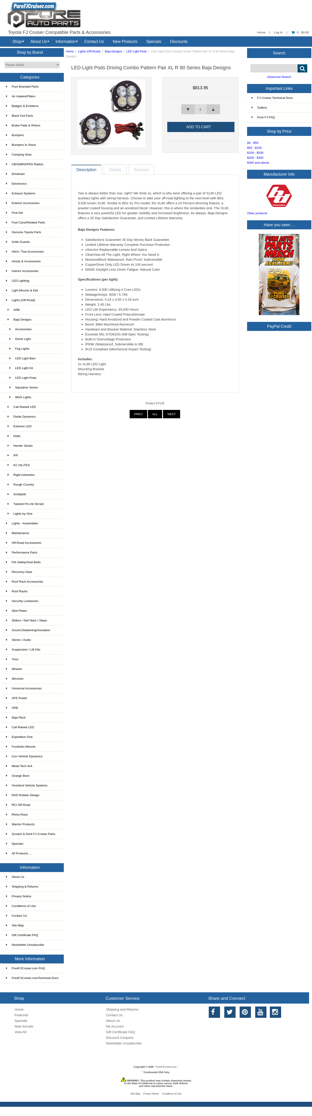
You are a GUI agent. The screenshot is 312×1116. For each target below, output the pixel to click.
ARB (13, 310)
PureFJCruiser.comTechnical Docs (32, 978)
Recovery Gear (19, 572)
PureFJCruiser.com (166, 1066)
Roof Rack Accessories (24, 581)
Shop (17, 41)
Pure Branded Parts (22, 86)
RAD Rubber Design (22, 795)
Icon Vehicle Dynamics (24, 756)
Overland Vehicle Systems (27, 785)
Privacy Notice (18, 896)
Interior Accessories (22, 271)
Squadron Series (22, 387)
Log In (278, 32)
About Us (38, 41)
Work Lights (18, 397)
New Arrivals (24, 1026)
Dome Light (18, 339)
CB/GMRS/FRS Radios (25, 164)
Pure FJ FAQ (263, 117)
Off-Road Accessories (23, 542)
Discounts (179, 41)
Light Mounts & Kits (22, 290)
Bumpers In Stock (21, 144)
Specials (153, 41)
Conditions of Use (21, 906)
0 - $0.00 (300, 32)
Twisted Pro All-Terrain (25, 504)
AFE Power (16, 698)
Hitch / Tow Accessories (25, 251)
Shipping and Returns (122, 1009)
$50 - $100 (254, 147)
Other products (257, 213)
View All (20, 1032)
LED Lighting (17, 280)
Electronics (16, 183)
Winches (14, 678)
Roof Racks (17, 591)
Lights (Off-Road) (89, 51)
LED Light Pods (136, 51)
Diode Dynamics (21, 416)
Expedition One (19, 737)
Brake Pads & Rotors (23, 125)
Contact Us (94, 41)
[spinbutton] (200, 109)
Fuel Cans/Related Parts (25, 222)
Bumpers (15, 135)
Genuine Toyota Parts (23, 232)
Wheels (14, 669)
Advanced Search (279, 77)
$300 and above (258, 162)
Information (66, 41)
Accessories (19, 329)
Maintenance (17, 533)
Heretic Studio (19, 445)
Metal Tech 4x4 (19, 766)
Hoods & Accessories (23, 261)
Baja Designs (113, 51)
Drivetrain (15, 174)
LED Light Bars (21, 358)
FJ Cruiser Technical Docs (272, 98)
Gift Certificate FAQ (22, 935)
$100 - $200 (255, 152)
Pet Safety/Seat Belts (23, 562)
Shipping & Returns (22, 886)
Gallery (259, 107)
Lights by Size (19, 513)
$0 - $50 (252, 142)
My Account (114, 1026)
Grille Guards (18, 242)
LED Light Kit (19, 368)
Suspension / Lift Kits (23, 649)
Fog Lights (18, 348)
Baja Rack (16, 717)
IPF (12, 455)
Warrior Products (20, 824)
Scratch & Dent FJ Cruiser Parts (30, 834)
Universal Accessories (24, 688)
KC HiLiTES (18, 465)
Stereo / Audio (18, 640)
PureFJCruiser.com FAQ (25, 968)
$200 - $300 (255, 157)
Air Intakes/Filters (20, 96)
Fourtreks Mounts (21, 746)
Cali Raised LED (21, 407)
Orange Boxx (18, 775)
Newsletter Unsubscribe (25, 944)
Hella (13, 436)
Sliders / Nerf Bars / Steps (26, 620)
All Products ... (19, 853)
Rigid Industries (20, 475)
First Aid (14, 212)
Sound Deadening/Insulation (28, 630)
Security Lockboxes (22, 601)
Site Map (15, 925)
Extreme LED (19, 426)
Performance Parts (21, 552)
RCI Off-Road (18, 805)
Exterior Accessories (22, 203)
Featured (21, 1015)
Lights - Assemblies (22, 523)
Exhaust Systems (20, 193)
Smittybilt (16, 494)
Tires (12, 659)
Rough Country (20, 484)
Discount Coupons (119, 1037)
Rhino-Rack (17, 814)
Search (279, 53)
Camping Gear (19, 154)
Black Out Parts (19, 115)
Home (261, 32)
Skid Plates (16, 610)
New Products (125, 41)
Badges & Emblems (22, 106)
